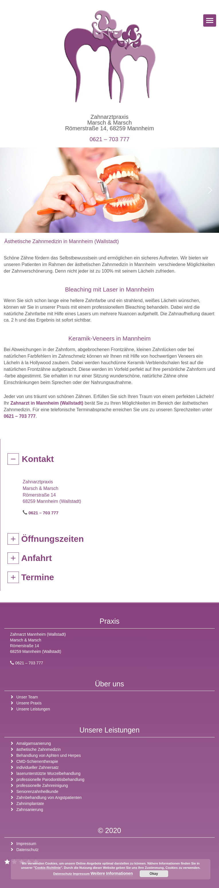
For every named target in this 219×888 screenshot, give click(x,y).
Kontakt (38, 459)
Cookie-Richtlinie (48, 867)
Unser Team (27, 697)
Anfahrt (36, 558)
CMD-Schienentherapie (37, 761)
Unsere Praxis (29, 703)
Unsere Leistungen (33, 709)
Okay (154, 874)
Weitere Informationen (112, 873)
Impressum (26, 843)
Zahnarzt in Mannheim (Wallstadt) (46, 403)
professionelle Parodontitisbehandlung (50, 779)
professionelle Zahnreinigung (42, 785)
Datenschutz (27, 849)
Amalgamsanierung (33, 743)
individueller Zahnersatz (37, 767)
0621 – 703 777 (109, 139)
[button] (8, 190)
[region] (109, 190)
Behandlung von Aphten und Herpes (48, 755)
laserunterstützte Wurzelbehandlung (48, 773)
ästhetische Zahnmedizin (38, 749)
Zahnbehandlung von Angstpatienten (49, 797)
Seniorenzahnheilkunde (37, 791)
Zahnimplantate (30, 803)
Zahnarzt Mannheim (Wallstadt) (38, 634)
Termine (37, 577)
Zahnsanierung (29, 809)
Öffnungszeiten (52, 539)
